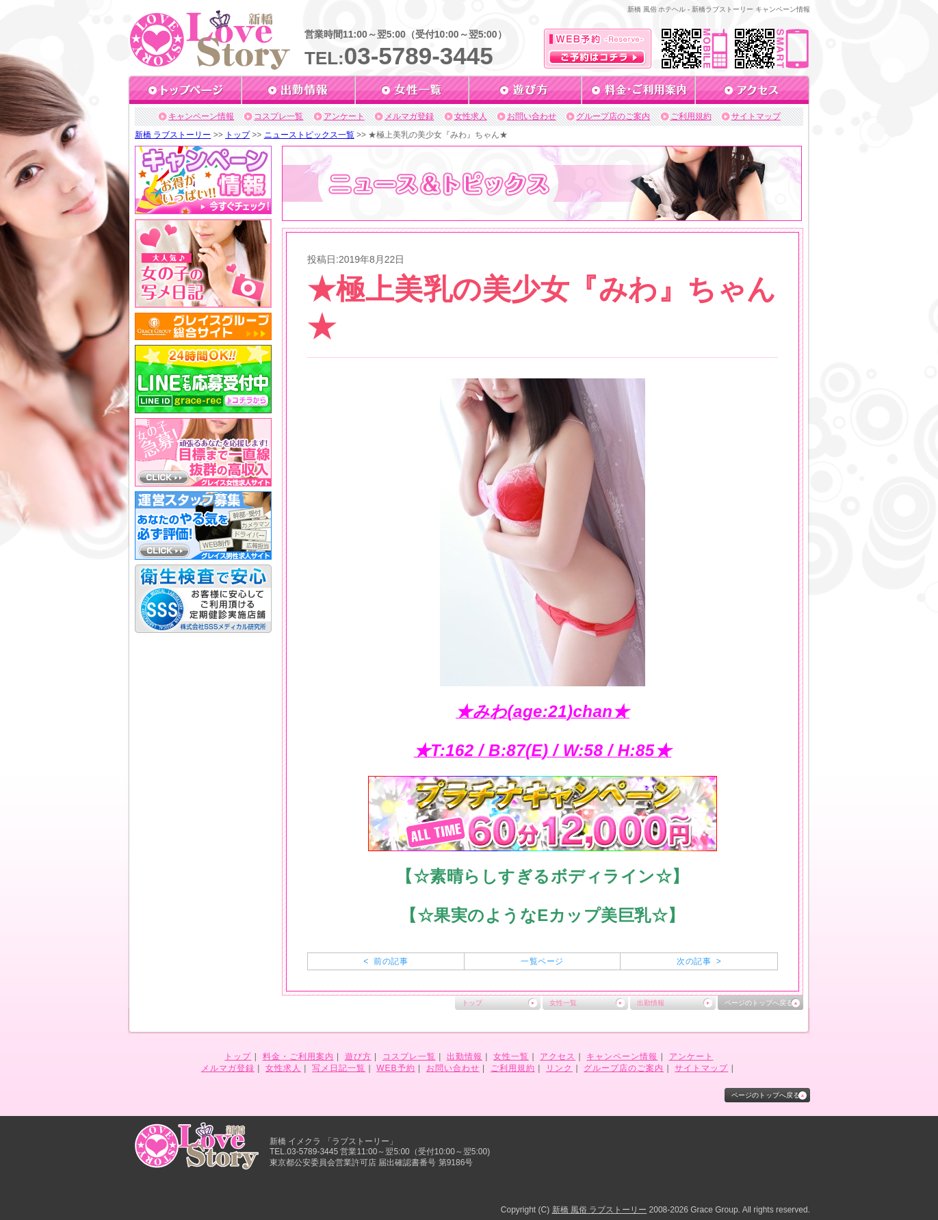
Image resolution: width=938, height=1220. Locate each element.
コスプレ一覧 (278, 116)
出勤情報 (650, 1003)
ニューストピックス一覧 (309, 135)
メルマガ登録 (409, 116)
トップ (237, 135)
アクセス (557, 1056)
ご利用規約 (691, 116)
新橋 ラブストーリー (173, 135)
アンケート (344, 116)
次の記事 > (699, 961)
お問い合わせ (531, 116)
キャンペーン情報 (201, 116)
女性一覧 (563, 1003)
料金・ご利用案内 (298, 1056)
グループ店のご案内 (613, 116)
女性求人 (470, 116)
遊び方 (358, 1056)
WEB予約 (395, 1068)
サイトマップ (756, 116)
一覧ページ (542, 961)
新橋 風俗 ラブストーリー (599, 1210)
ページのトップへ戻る (759, 1003)
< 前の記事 (385, 961)
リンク (559, 1068)
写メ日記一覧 (338, 1068)
